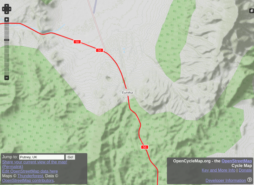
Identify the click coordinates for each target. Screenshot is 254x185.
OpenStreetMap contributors (28, 180)
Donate (245, 170)
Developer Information (226, 180)
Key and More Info (219, 170)
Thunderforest (30, 176)
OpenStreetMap (237, 161)
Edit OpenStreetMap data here (30, 171)
